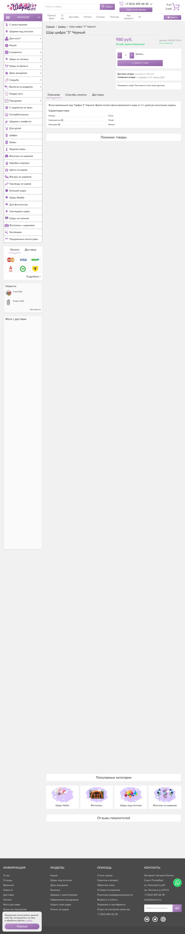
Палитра (108, 17)
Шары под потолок (61, 880)
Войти (172, 17)
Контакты (135, 17)
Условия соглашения (108, 890)
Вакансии (8, 885)
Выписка (55, 890)
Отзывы (96, 17)
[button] (22, 926)
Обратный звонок (136, 9)
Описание (54, 95)
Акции (53, 875)
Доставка (30, 275)
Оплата (14, 275)
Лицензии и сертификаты (111, 904)
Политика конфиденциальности (115, 895)
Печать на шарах (59, 909)
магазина (143, 77)
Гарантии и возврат (107, 880)
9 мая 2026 (17, 317)
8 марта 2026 (18, 327)
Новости (8, 890)
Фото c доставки (15, 345)
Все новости (35, 335)
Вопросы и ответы (107, 900)
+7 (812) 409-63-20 (107, 914)
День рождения (59, 885)
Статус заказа (104, 875)
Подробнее (33, 302)
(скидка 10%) (158, 77)
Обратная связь (106, 885)
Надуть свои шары (60, 904)
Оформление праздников (64, 900)
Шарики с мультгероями (63, 895)
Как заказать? (122, 17)
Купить (139, 54)
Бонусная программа (15, 909)
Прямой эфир (51, 17)
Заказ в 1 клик (142, 63)
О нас (61, 17)
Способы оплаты (76, 95)
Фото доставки (11, 904)
